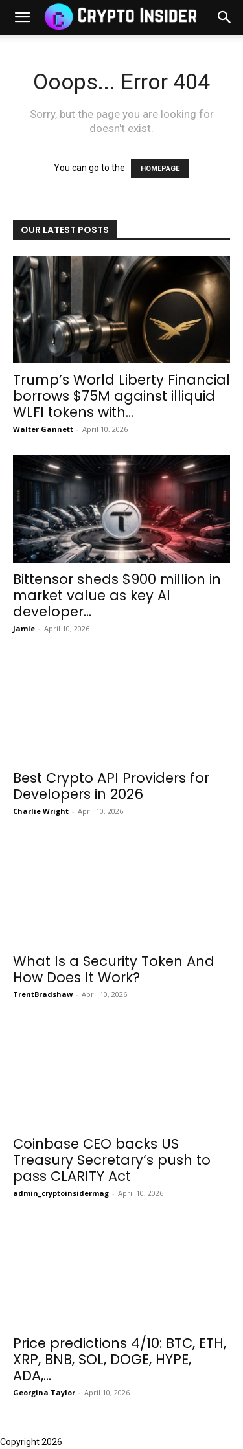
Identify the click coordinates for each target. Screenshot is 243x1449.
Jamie (24, 628)
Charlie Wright (41, 811)
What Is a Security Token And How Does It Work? (113, 969)
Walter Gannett (43, 429)
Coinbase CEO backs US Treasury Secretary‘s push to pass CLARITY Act (112, 1159)
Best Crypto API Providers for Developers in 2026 (111, 786)
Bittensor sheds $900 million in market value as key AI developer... (117, 595)
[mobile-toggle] (22, 17)
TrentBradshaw (43, 994)
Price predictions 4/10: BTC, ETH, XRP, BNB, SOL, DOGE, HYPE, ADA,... (119, 1359)
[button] (225, 17)
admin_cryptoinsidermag (61, 1193)
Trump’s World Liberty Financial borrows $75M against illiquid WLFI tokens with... (121, 395)
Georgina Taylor (44, 1392)
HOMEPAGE (160, 168)
